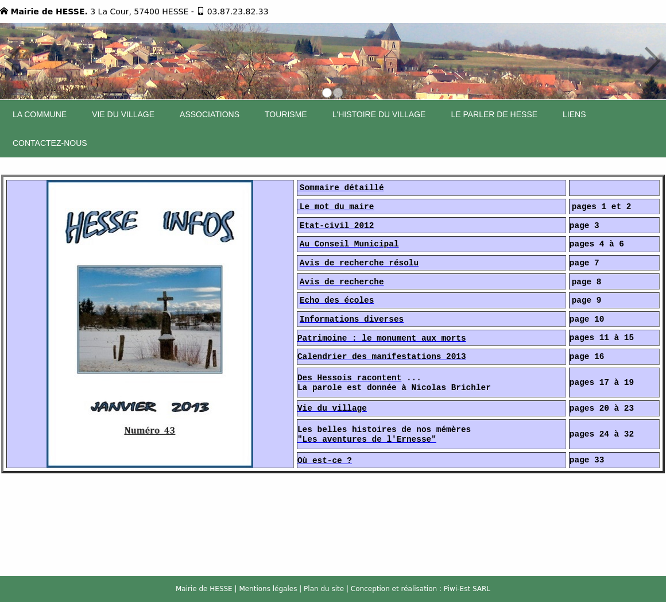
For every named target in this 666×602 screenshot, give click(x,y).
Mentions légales (268, 589)
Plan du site (324, 589)
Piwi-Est (457, 589)
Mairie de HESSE (204, 589)
